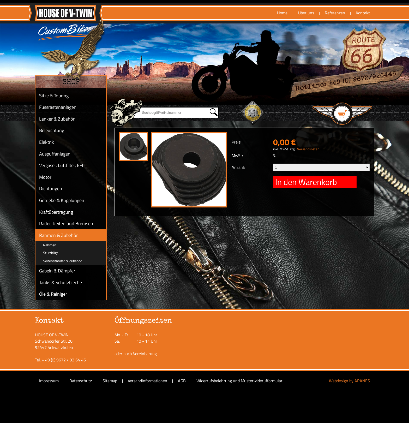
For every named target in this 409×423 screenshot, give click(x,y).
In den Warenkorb (306, 182)
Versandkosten (308, 149)
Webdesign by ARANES (349, 381)
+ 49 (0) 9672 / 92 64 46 (64, 360)
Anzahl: (238, 167)
